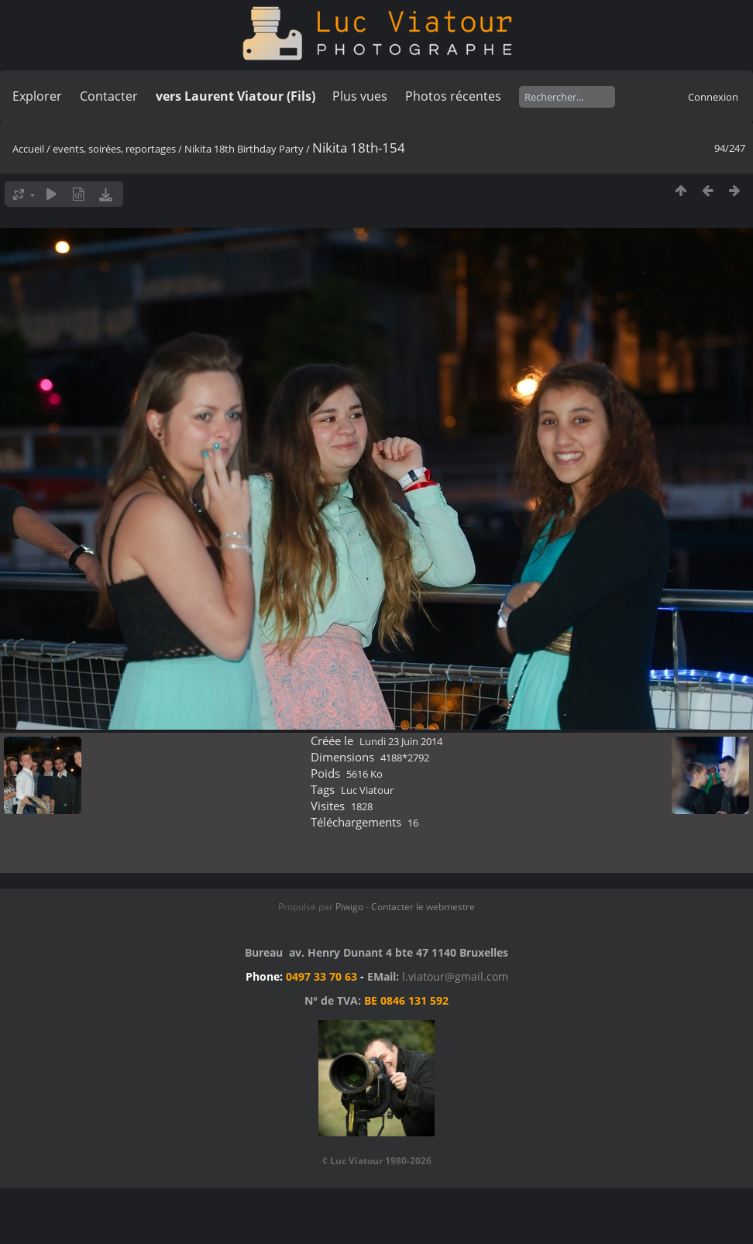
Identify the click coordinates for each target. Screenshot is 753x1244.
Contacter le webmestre (423, 906)
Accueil (28, 149)
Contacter (109, 96)
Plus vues (359, 96)
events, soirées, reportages (115, 149)
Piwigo (349, 906)
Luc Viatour (367, 790)
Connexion (713, 97)
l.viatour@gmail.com (455, 976)
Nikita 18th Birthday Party (244, 149)
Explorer (37, 96)
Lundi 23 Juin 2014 (400, 741)
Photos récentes (453, 96)
